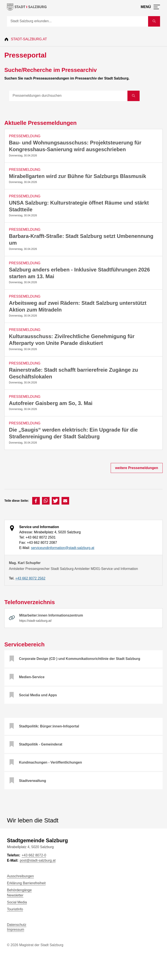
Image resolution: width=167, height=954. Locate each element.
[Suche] (77, 21)
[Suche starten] (154, 21)
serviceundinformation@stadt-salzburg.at (62, 548)
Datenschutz (16, 925)
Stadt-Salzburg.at (29, 39)
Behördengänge (19, 890)
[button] (36, 501)
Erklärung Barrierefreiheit (26, 883)
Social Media (17, 902)
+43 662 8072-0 (34, 855)
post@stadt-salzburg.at (38, 860)
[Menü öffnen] (150, 7)
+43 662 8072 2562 (30, 578)
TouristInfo (15, 909)
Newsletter (15, 895)
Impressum (15, 929)
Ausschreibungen (20, 876)
